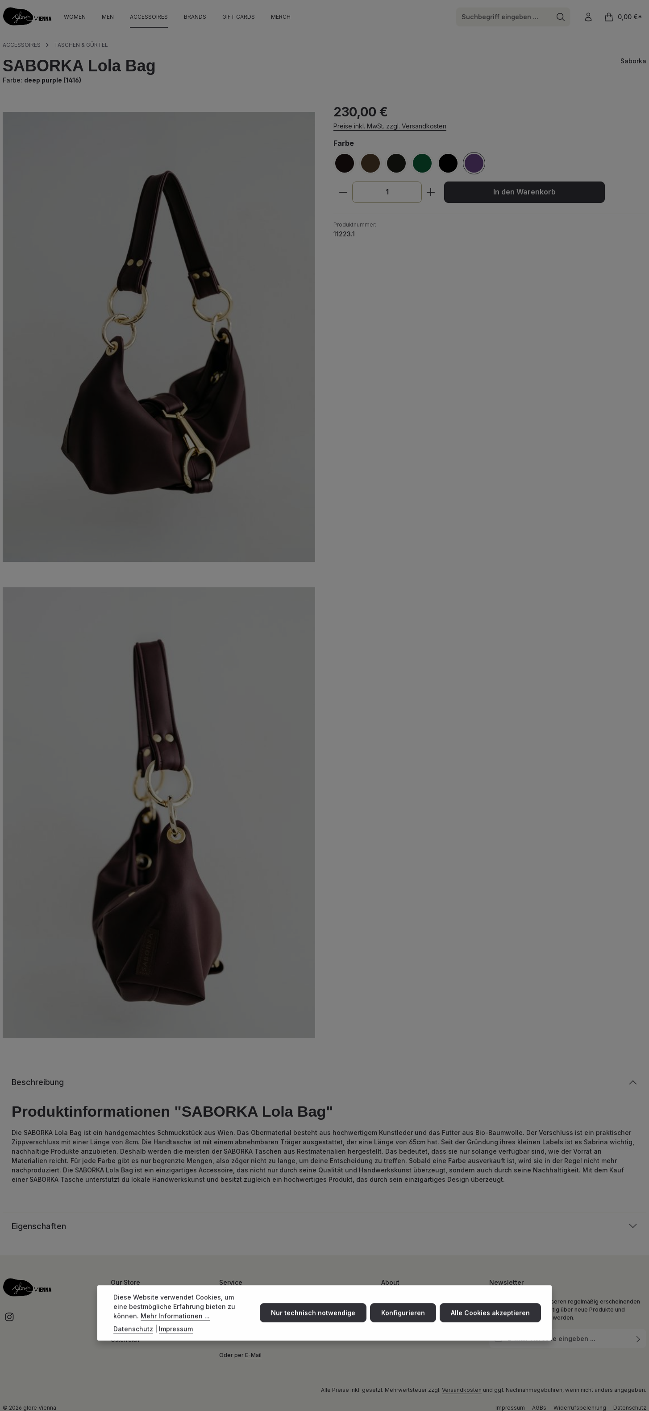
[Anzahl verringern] (343, 192)
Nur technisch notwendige (313, 1321)
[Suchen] (560, 17)
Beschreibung (38, 1082)
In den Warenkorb (524, 192)
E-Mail (253, 1355)
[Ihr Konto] (588, 16)
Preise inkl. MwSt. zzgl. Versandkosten (389, 126)
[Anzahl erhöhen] (431, 192)
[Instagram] (9, 1319)
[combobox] (504, 17)
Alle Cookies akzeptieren (490, 1321)
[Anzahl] (387, 192)
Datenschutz (133, 1337)
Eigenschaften (39, 1226)
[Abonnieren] (638, 1338)
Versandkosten (462, 1389)
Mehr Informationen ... (175, 1324)
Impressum (176, 1337)
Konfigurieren (403, 1321)
